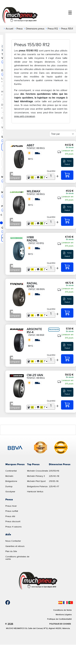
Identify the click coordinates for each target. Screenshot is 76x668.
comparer (15, 177)
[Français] (65, 602)
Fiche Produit (67, 162)
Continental (11, 470)
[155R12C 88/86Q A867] (67, 175)
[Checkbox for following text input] (12, 174)
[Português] (70, 602)
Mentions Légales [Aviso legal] (64, 614)
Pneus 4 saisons (13, 526)
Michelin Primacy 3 (36, 476)
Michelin (9, 476)
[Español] (60, 602)
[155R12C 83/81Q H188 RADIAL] (67, 267)
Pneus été (10, 516)
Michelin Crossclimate (37, 470)
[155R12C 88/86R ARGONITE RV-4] (67, 359)
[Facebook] (5, 602)
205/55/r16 (54, 470)
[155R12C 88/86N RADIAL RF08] (67, 313)
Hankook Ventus (35, 491)
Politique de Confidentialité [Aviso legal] (59, 619)
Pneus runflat (11, 511)
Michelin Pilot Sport (36, 481)
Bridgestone (11, 481)
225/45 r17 (54, 486)
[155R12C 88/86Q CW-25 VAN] (67, 405)
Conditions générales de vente (17, 558)
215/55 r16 (54, 481)
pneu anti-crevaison (24, 116)
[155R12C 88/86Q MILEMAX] (67, 221)
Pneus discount (12, 521)
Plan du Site (11, 551)
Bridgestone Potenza (37, 486)
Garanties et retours (15, 546)
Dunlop (8, 486)
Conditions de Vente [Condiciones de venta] (62, 610)
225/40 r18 (54, 476)
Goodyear (10, 491)
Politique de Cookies (60, 624)
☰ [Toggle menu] (70, 13)
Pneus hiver (11, 506)
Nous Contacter (13, 541)
